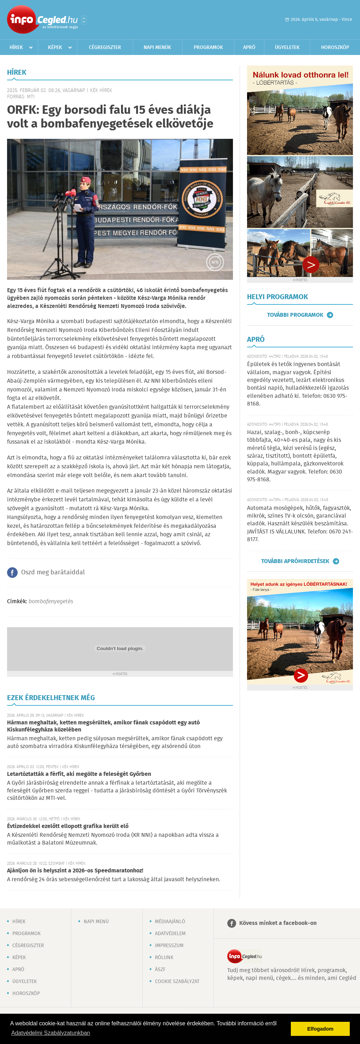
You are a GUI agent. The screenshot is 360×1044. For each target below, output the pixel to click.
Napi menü (96, 922)
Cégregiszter (105, 47)
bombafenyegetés (51, 601)
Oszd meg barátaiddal (53, 572)
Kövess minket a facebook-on (278, 923)
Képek (55, 47)
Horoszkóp (335, 47)
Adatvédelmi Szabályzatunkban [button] (50, 1033)
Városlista (83, 20)
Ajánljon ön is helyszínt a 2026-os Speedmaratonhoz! (75, 870)
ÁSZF (160, 970)
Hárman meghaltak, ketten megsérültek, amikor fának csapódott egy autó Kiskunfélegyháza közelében (103, 726)
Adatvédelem (170, 934)
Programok (208, 47)
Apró (249, 47)
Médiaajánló (170, 922)
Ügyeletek (287, 47)
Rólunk (164, 958)
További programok (295, 315)
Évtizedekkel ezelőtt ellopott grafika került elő (67, 826)
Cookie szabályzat (177, 982)
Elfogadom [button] (320, 1029)
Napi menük (157, 47)
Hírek (16, 47)
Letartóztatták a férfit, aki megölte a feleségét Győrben (79, 774)
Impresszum (169, 946)
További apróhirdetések (295, 561)
